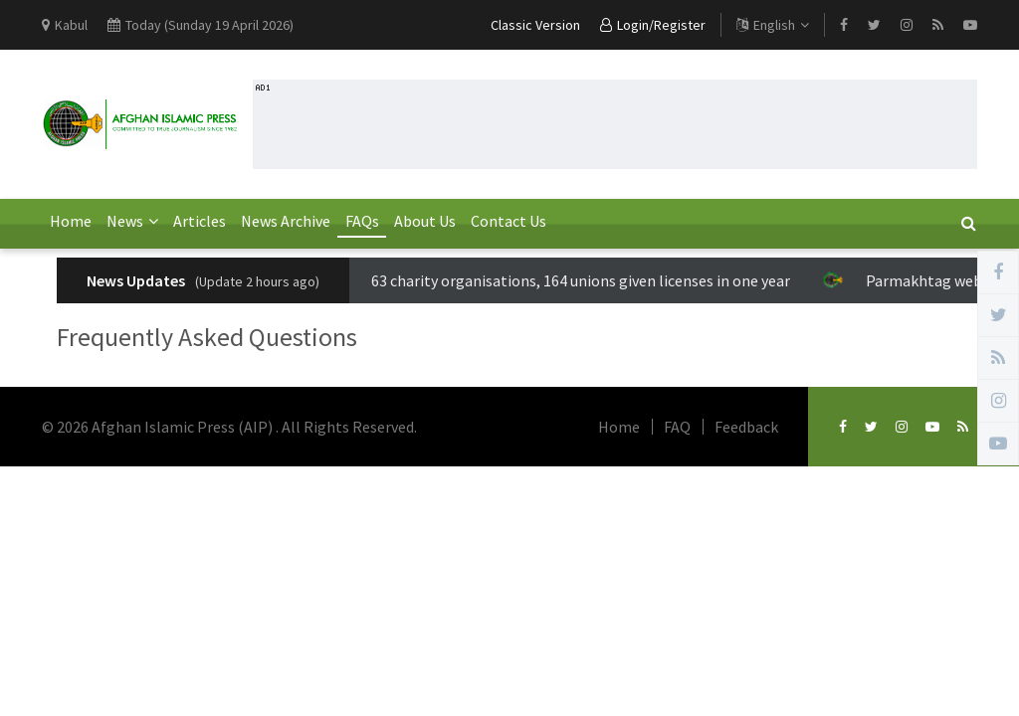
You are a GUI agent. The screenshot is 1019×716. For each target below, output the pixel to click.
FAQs (362, 221)
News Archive (285, 221)
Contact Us (508, 221)
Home (71, 221)
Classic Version (535, 25)
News (132, 221)
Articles (199, 221)
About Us (425, 221)
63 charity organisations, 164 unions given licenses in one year (565, 280)
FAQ (677, 427)
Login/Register (653, 25)
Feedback (746, 427)
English (772, 25)
